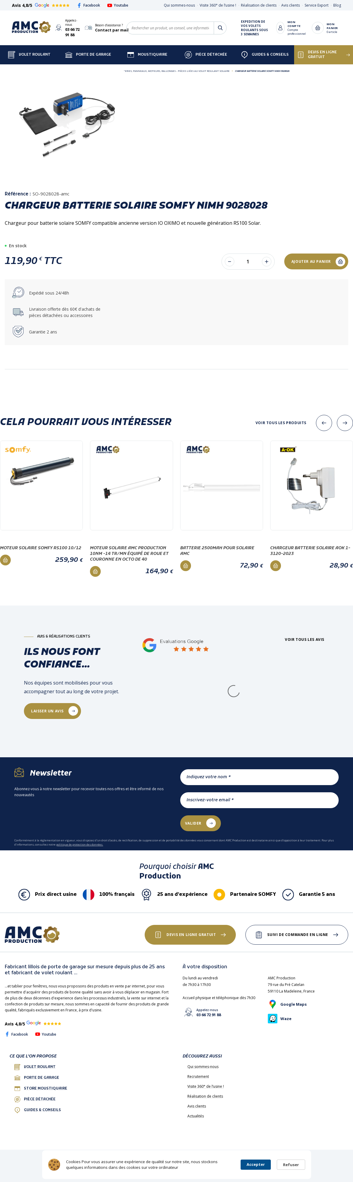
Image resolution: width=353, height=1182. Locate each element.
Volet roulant (35, 1067)
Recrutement (198, 1076)
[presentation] (324, 423)
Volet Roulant (29, 54)
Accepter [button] (256, 1164)
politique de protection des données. (79, 844)
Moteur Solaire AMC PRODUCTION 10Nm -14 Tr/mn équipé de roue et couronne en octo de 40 (129, 553)
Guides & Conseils (265, 54)
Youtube (117, 5)
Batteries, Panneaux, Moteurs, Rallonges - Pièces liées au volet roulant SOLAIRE (174, 70)
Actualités (195, 1116)
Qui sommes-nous (179, 5)
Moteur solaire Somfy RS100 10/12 (40, 548)
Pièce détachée (206, 54)
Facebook (88, 5)
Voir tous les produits (281, 423)
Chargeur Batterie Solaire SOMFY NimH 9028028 (262, 70)
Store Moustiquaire (40, 1089)
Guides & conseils (37, 1110)
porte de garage (36, 1078)
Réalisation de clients (258, 5)
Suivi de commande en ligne (297, 934)
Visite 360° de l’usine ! (218, 5)
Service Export (316, 5)
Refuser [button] (291, 1164)
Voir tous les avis (304, 639)
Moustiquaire (147, 54)
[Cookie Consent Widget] (176, 1164)
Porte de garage (88, 54)
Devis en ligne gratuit (317, 55)
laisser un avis (47, 711)
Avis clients (290, 5)
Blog (337, 5)
